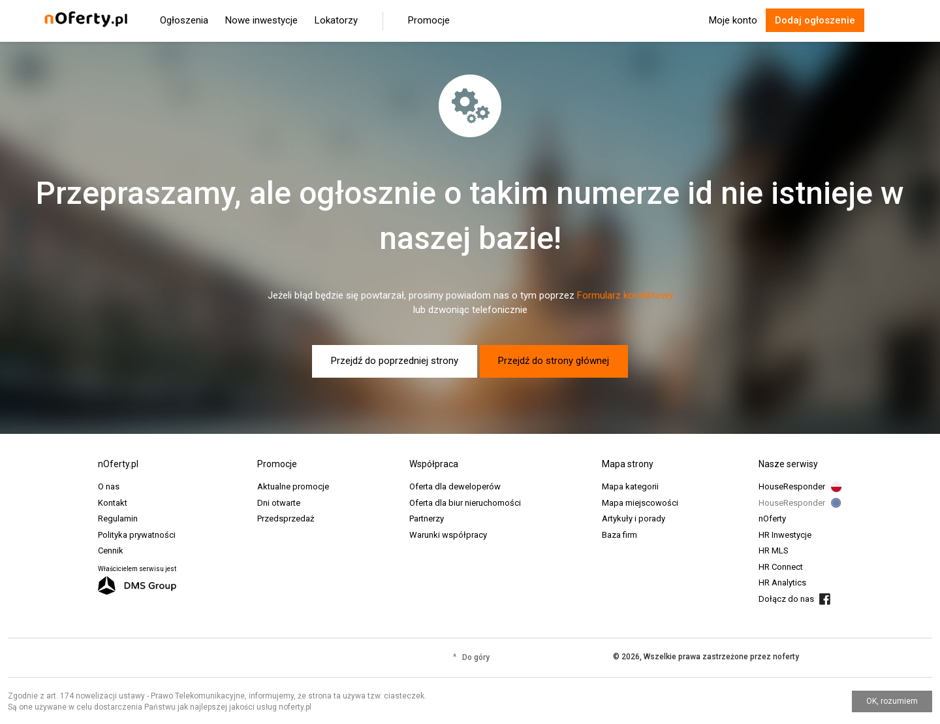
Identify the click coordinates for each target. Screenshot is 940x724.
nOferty (772, 518)
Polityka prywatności (137, 535)
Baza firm (619, 535)
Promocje (429, 20)
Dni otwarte (278, 503)
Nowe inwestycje (261, 20)
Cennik (110, 550)
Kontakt (112, 503)
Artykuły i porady (633, 518)
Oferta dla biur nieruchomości (465, 503)
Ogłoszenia (184, 20)
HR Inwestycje (785, 535)
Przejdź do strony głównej (553, 361)
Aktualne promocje (293, 486)
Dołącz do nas (786, 599)
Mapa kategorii (630, 486)
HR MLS (774, 550)
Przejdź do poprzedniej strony (394, 361)
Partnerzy (426, 518)
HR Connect (781, 567)
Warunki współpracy (448, 535)
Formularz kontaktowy (625, 295)
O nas (108, 486)
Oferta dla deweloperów (455, 486)
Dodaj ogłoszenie (815, 20)
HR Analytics (782, 582)
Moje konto (733, 20)
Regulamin (118, 518)
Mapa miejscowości (640, 503)
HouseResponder (792, 486)
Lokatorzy (336, 20)
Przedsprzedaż (285, 518)
